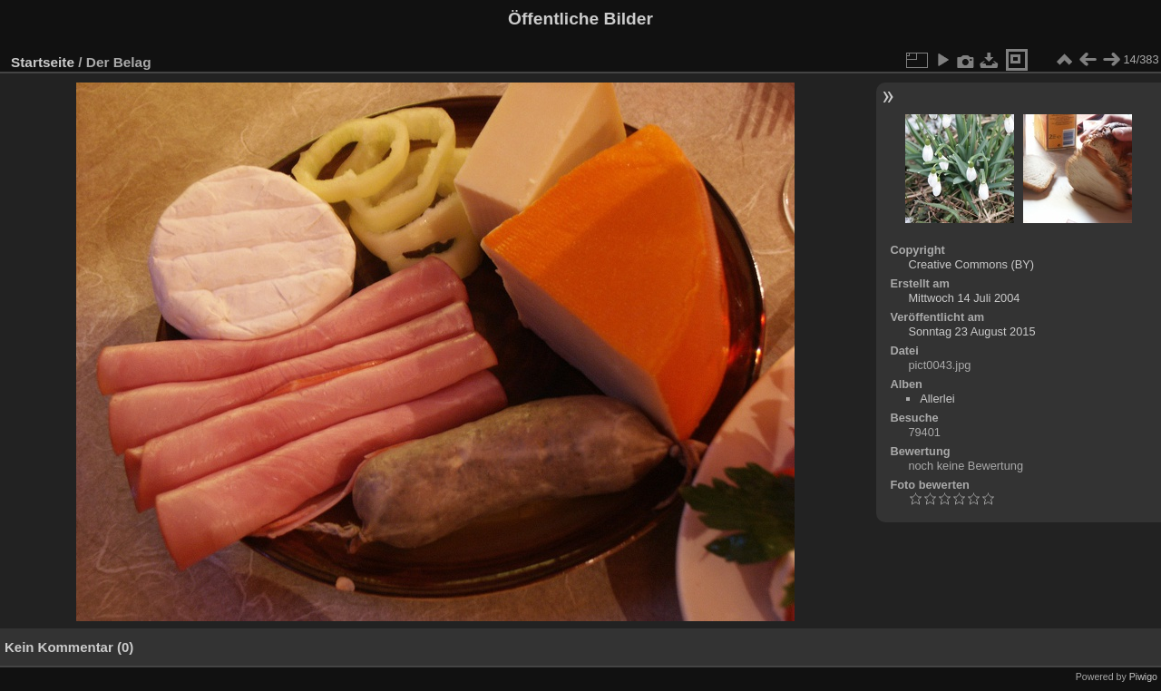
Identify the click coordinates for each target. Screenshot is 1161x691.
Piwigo (1143, 676)
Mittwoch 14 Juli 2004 (964, 298)
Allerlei (937, 398)
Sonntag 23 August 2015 (971, 331)
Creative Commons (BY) (971, 264)
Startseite (42, 62)
